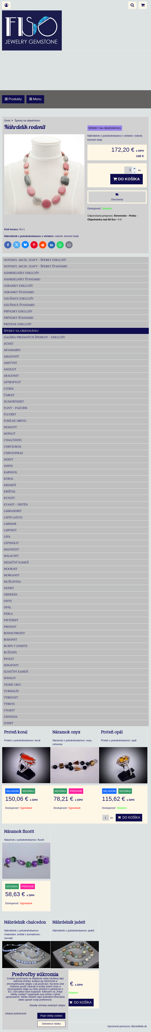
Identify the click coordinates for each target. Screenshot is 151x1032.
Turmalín (11, 691)
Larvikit (10, 530)
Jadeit (8, 459)
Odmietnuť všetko (51, 1023)
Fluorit (10, 414)
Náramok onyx (66, 732)
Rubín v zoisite (15, 646)
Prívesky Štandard (18, 318)
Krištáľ (9, 491)
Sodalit (10, 678)
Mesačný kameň (16, 562)
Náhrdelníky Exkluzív (21, 273)
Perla (8, 613)
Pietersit (11, 620)
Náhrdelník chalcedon (25, 922)
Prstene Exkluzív (17, 324)
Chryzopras (13, 453)
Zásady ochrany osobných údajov (47, 1005)
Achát (8, 343)
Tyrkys (9, 704)
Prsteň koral (15, 732)
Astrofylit (12, 382)
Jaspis (8, 466)
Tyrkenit (11, 697)
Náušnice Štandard (19, 305)
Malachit (11, 556)
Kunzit (9, 498)
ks (107, 817)
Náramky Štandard (19, 292)
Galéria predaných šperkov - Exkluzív (34, 337)
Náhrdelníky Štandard (22, 279)
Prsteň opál (112, 732)
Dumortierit (14, 401)
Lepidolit (11, 543)
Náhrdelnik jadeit (69, 922)
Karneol (10, 472)
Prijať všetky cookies (51, 1015)
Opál (7, 607)
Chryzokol (12, 446)
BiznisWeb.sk (139, 1026)
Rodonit (10, 639)
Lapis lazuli (13, 517)
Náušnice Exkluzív (18, 298)
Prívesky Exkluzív (18, 311)
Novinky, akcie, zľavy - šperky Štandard (35, 266)
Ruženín (10, 652)
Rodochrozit (14, 633)
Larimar (10, 524)
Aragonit (11, 375)
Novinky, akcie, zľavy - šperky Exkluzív (35, 260)
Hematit (10, 427)
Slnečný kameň (16, 671)
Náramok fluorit (19, 831)
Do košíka (126, 179)
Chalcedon (13, 440)
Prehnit (10, 626)
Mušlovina (12, 581)
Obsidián (10, 594)
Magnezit (11, 549)
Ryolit (9, 659)
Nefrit (9, 588)
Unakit (9, 710)
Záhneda (10, 716)
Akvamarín (12, 350)
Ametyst (10, 363)
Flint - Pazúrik (15, 408)
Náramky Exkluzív (18, 286)
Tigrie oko (12, 684)
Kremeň (10, 485)
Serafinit (11, 665)
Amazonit (11, 356)
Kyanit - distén (16, 504)
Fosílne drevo (15, 421)
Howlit (9, 433)
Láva (7, 536)
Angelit (10, 369)
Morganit (11, 575)
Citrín (9, 388)
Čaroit (9, 395)
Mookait (10, 569)
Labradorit (13, 511)
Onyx (8, 601)
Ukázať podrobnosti (15, 1013)
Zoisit (8, 723)
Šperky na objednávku (21, 331)
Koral (8, 478)
